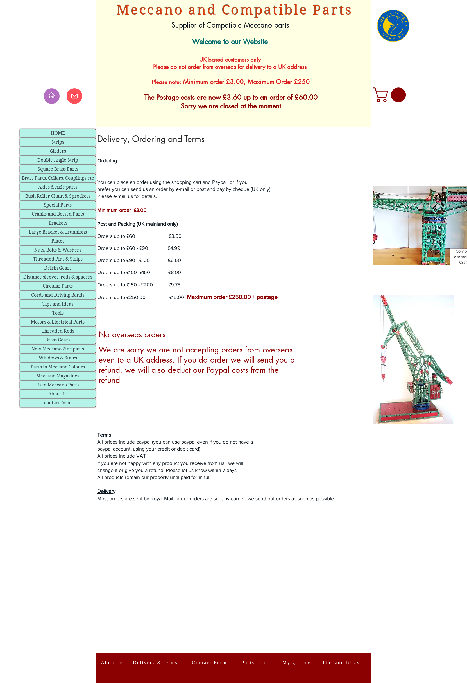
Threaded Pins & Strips (58, 259)
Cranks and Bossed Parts (58, 214)
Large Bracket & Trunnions (58, 232)
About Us (57, 394)
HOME (58, 133)
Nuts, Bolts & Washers (57, 250)
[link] (391, 94)
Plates (57, 241)
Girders (58, 151)
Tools (58, 313)
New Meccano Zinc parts (57, 349)
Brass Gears (57, 340)
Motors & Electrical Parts (58, 322)
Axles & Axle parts (57, 187)
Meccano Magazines (57, 376)
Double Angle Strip (57, 160)
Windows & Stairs (58, 358)
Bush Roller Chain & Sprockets (57, 196)
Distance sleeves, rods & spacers (57, 277)
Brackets (58, 223)
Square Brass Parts (58, 169)
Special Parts (58, 205)
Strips (57, 142)
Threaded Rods (58, 331)
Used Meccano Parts (57, 385)
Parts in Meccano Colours (58, 367)
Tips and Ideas (57, 304)
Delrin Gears (57, 268)
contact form (58, 403)
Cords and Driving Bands (57, 295)
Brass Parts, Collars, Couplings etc (58, 178)
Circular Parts (58, 286)
